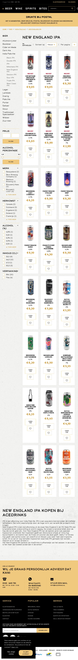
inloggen (71, 2)
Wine (18, 8)
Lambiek (7, 93)
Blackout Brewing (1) (11, 180)
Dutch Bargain (33, 610)
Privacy (52, 650)
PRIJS (6, 131)
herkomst (9, 200)
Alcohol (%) (8, 227)
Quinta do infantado (61, 616)
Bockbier (7, 44)
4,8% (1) (9, 232)
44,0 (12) (9, 260)
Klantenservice (9, 607)
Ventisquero (58, 613)
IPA (8, 64)
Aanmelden (43, 630)
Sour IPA (10, 77)
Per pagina (65, 45)
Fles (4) (9, 277)
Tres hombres (58, 610)
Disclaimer (43, 650)
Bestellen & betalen (11, 613)
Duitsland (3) (11, 207)
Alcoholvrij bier (10, 40)
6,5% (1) (9, 241)
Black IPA (11, 58)
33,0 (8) (9, 257)
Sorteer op (40, 45)
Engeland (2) (11, 210)
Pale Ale (6, 99)
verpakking (10, 271)
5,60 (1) (9, 235)
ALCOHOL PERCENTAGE (10, 149)
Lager (5, 89)
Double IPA (11, 61)
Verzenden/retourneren (12, 610)
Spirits (30, 8)
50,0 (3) (9, 266)
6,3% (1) (9, 238)
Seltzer (6, 105)
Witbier (6, 117)
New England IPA (12, 70)
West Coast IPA (11, 84)
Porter (6, 102)
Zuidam (30, 616)
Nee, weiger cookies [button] (11, 653)
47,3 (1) (9, 263)
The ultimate (58, 607)
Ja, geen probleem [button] (26, 653)
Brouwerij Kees (34, 607)
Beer (8, 8)
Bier (5, 36)
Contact (6, 619)
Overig (6, 96)
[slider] (3, 157)
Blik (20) (9, 275)
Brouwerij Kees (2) (12, 185)
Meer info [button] (14, 647)
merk (6, 168)
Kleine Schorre (34, 619)
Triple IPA (11, 80)
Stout (5, 109)
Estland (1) (10, 213)
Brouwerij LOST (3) (10, 190)
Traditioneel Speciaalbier (8, 113)
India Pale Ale (9, 53)
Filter (11, 141)
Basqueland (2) (12, 172)
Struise (31, 613)
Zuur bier (7, 120)
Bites (43, 8)
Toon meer (12, 195)
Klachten (6, 616)
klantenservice (59, 2)
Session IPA (11, 74)
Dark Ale (7, 50)
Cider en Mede (9, 47)
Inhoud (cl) (10, 253)
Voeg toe (30, 94)
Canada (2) (10, 204)
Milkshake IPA (12, 67)
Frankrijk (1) (11, 216)
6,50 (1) (9, 244)
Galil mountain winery (62, 619)
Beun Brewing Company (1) (12, 176)
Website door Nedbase (65, 650)
